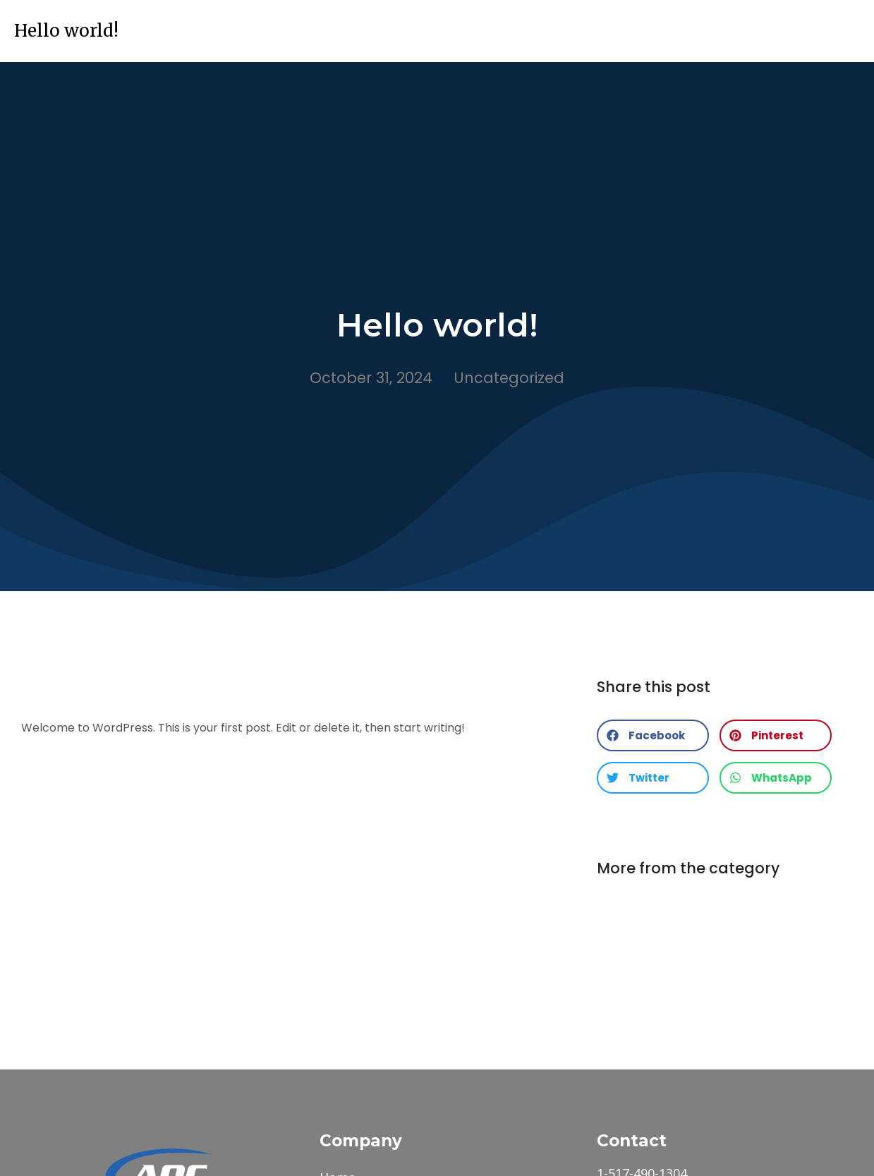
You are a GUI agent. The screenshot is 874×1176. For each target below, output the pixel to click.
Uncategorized (509, 378)
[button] (653, 735)
